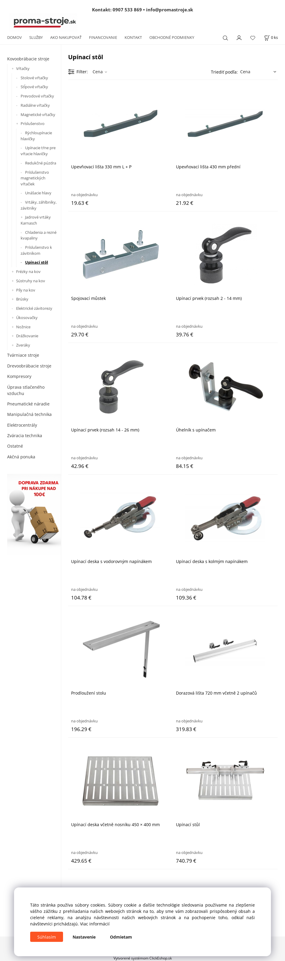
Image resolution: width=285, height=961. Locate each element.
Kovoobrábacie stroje (28, 59)
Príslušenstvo (33, 123)
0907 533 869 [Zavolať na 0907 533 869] (127, 10)
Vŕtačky (23, 68)
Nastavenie (84, 937)
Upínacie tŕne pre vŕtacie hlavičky (38, 150)
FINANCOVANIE (103, 37)
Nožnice (23, 327)
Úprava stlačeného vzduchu (26, 390)
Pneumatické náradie (28, 404)
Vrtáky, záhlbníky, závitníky (38, 205)
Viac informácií (95, 924)
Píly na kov (25, 290)
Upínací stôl (36, 262)
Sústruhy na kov (30, 280)
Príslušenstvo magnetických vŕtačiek (35, 178)
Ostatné (15, 446)
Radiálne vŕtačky (35, 105)
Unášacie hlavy (38, 193)
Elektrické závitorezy (34, 308)
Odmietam (121, 937)
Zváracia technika (24, 435)
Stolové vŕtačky (34, 77)
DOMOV (14, 37)
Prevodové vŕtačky (37, 96)
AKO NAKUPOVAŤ (66, 37)
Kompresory (19, 376)
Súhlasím (46, 937)
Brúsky (22, 299)
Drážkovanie (27, 335)
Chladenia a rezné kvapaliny (38, 235)
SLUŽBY (36, 37)
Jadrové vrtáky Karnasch (36, 220)
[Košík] (271, 37)
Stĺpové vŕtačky (34, 86)
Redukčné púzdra (40, 163)
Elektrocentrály (22, 425)
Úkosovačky (27, 317)
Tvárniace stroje (23, 355)
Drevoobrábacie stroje (29, 366)
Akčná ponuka (21, 457)
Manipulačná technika (29, 414)
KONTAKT (133, 37)
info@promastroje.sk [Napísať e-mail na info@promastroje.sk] (169, 10)
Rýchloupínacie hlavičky (36, 135)
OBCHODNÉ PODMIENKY (171, 37)
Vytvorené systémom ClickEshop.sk (143, 958)
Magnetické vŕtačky (38, 114)
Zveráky (23, 345)
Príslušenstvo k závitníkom (36, 250)
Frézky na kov (28, 271)
